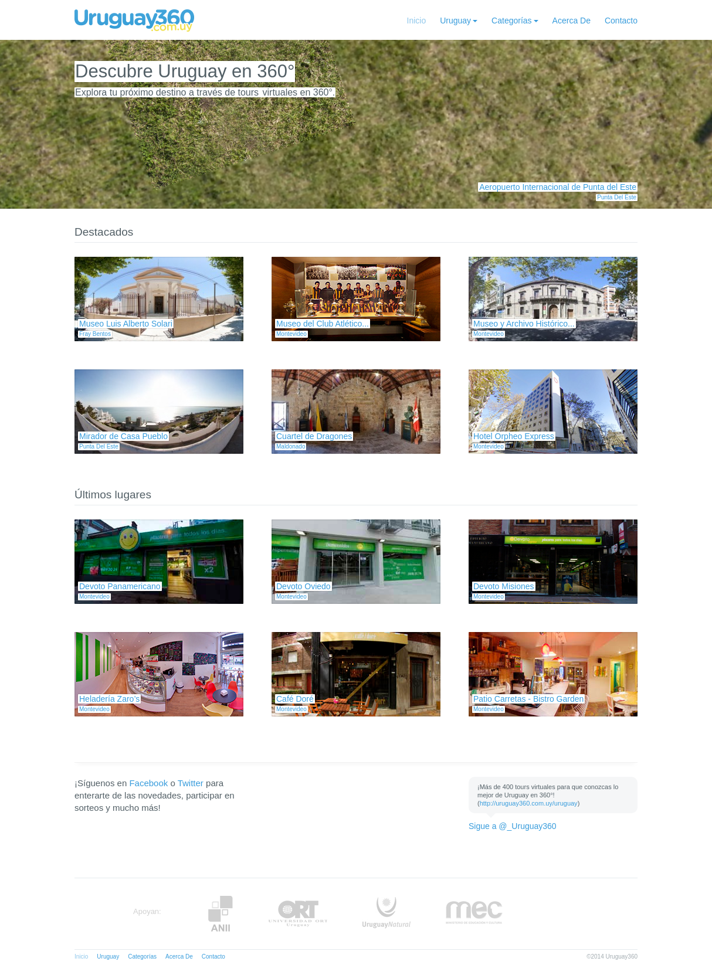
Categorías (511, 20)
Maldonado (290, 446)
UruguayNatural (386, 914)
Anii (220, 914)
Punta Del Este (616, 197)
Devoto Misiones (503, 586)
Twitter (191, 783)
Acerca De (571, 20)
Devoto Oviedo (303, 586)
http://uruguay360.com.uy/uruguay (529, 803)
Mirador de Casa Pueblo (123, 436)
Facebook (148, 783)
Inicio (416, 20)
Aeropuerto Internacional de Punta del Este (557, 187)
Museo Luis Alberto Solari (125, 323)
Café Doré (295, 699)
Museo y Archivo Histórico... (524, 323)
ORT (297, 914)
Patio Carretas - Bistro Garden (528, 699)
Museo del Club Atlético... (322, 323)
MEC (474, 914)
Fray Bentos (95, 334)
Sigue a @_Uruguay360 (513, 826)
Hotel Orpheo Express (513, 436)
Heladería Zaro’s (109, 699)
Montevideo (291, 334)
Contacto (621, 20)
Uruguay (455, 20)
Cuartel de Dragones (314, 436)
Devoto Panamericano (120, 586)
